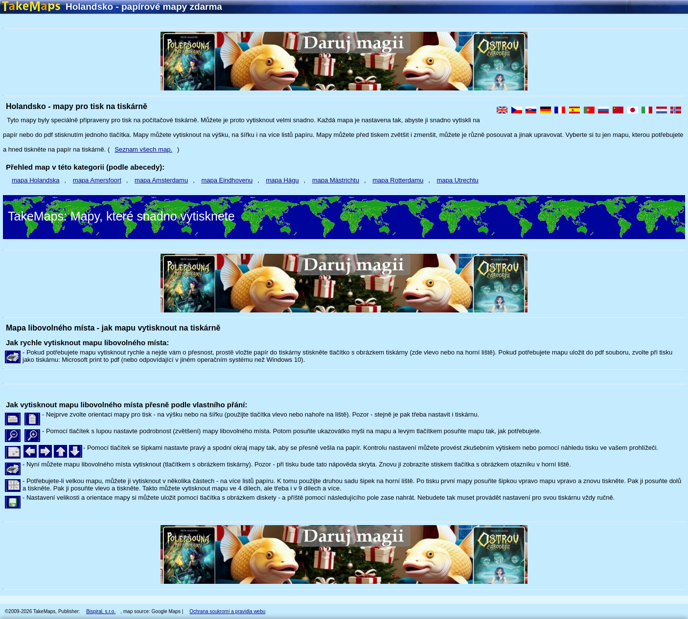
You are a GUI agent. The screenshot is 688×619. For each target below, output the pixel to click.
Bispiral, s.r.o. (100, 611)
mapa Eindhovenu (226, 180)
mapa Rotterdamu (397, 180)
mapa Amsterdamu (161, 180)
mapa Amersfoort (97, 180)
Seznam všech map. (143, 149)
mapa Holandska (36, 180)
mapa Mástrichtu (335, 180)
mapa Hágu (282, 180)
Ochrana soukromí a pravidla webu (227, 611)
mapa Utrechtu (458, 180)
